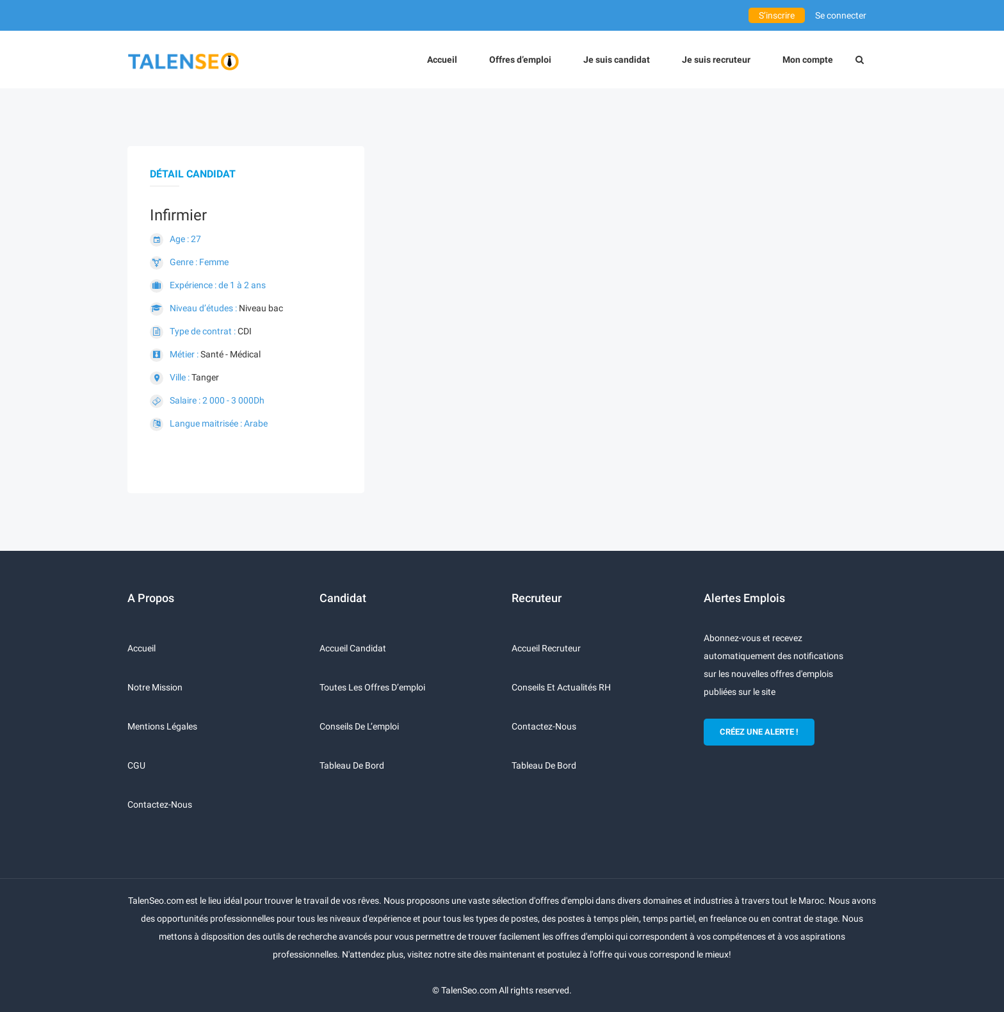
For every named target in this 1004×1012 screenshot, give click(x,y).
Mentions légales (162, 726)
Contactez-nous (159, 804)
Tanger (205, 377)
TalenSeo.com (469, 990)
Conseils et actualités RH (561, 687)
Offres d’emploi (520, 59)
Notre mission (154, 687)
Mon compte (807, 59)
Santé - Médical (230, 354)
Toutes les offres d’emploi (372, 687)
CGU (136, 765)
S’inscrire (777, 15)
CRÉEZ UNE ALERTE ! (759, 732)
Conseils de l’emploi (359, 726)
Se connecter (840, 15)
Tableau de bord (352, 765)
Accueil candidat (353, 648)
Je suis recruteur (716, 59)
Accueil (442, 59)
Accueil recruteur (546, 648)
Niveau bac (261, 308)
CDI (245, 331)
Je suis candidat (616, 59)
